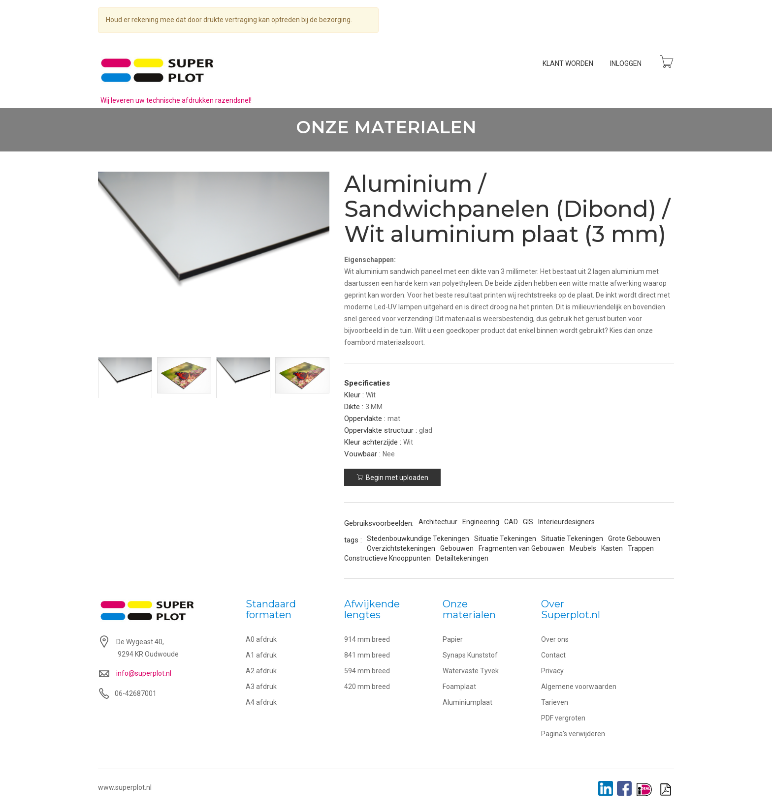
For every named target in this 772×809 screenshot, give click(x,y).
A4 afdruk (261, 703)
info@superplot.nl (143, 674)
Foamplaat (459, 687)
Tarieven (554, 703)
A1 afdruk (261, 655)
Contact (553, 655)
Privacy (552, 671)
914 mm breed (367, 640)
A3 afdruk (261, 687)
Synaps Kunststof (470, 655)
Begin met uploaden (393, 478)
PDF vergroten (563, 718)
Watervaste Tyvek (471, 671)
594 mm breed (367, 671)
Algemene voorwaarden (578, 687)
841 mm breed (367, 655)
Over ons (555, 640)
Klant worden (567, 63)
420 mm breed (367, 687)
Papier (453, 640)
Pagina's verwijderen (573, 734)
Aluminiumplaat (467, 703)
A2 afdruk (261, 671)
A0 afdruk (261, 640)
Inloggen (625, 63)
